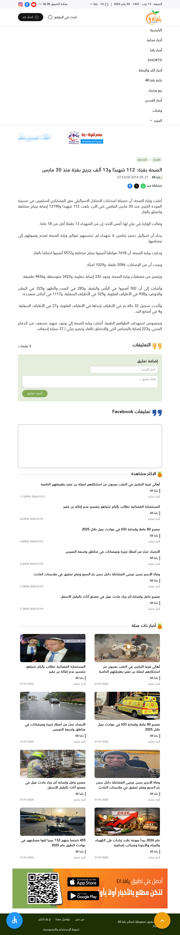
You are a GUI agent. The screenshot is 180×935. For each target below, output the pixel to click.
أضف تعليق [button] (34, 393)
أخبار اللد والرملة (150, 70)
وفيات (157, 110)
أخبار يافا (156, 50)
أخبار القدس (153, 100)
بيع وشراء (155, 90)
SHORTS (155, 60)
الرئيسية (156, 30)
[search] (62, 17)
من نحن (79, 919)
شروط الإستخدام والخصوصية (61, 929)
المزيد (157, 120)
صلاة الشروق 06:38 (54, 4)
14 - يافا (101, 4)
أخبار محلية (154, 40)
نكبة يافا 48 (153, 80)
